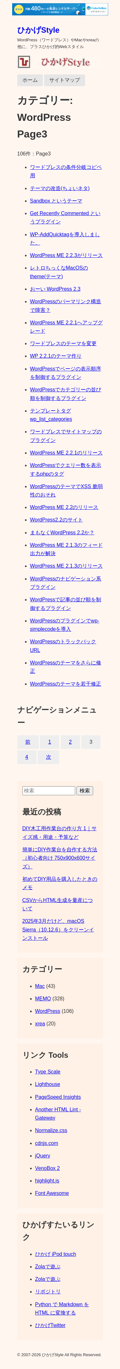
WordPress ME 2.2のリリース (64, 507)
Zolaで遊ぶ (47, 1266)
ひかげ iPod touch (55, 1254)
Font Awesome (52, 1193)
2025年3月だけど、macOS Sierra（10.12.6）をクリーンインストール (58, 929)
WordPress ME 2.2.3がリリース (66, 255)
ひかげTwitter (50, 1325)
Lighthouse (47, 1084)
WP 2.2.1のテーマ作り (56, 356)
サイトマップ (64, 80)
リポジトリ (48, 1291)
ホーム (30, 80)
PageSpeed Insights (58, 1097)
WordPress (47, 1011)
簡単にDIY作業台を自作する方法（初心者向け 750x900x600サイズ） (60, 858)
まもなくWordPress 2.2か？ (62, 532)
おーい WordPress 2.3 (55, 289)
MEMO (43, 998)
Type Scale (47, 1071)
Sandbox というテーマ (56, 201)
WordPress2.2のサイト (56, 519)
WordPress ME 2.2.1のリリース (66, 452)
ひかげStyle (38, 30)
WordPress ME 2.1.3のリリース (66, 566)
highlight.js (47, 1180)
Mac (40, 986)
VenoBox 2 (47, 1168)
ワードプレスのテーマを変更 (63, 343)
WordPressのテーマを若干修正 (65, 684)
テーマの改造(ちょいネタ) (60, 188)
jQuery (42, 1155)
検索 (85, 790)
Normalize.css (51, 1130)
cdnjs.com (46, 1143)
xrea (40, 1023)
